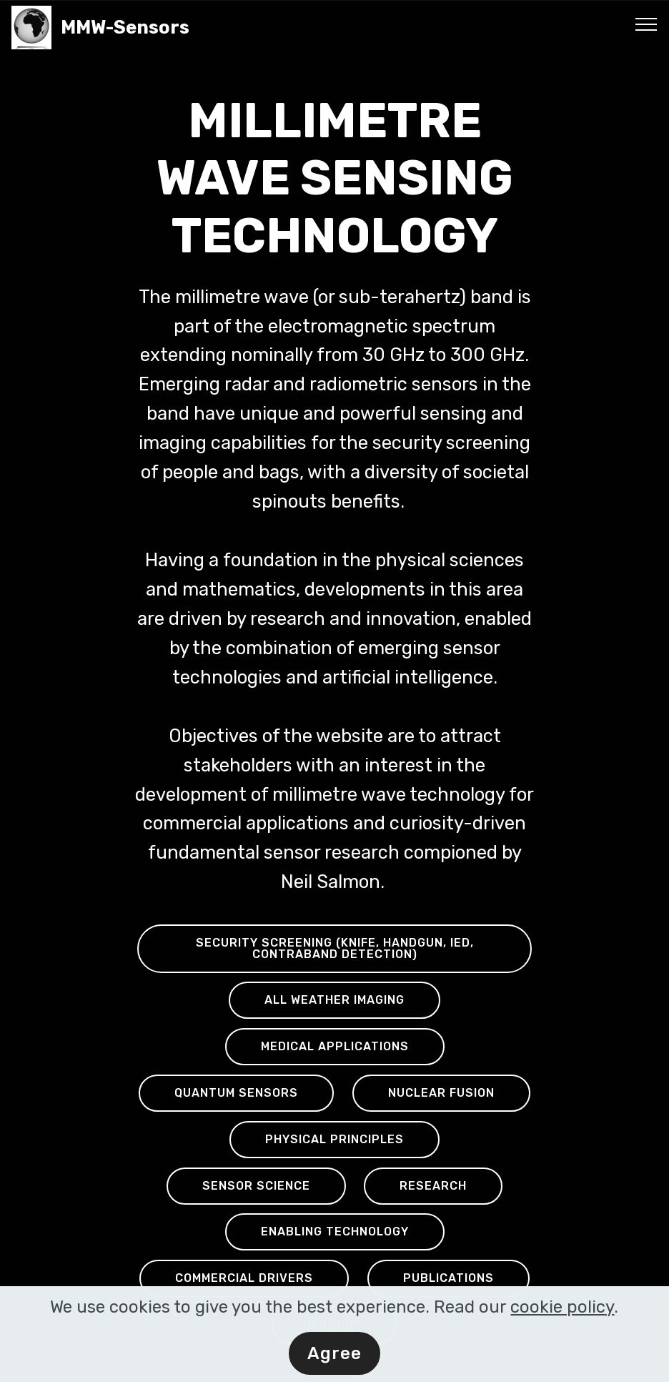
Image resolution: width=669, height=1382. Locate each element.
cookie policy (562, 1310)
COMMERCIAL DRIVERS (244, 1278)
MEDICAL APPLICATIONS (335, 1046)
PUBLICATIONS (448, 1278)
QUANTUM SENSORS (236, 1093)
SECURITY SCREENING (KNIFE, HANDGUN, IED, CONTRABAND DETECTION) (335, 948)
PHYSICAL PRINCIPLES (334, 1139)
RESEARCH (433, 1186)
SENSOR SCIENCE (256, 1186)
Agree (334, 1356)
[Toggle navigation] (646, 23)
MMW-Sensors (141, 27)
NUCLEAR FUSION (441, 1093)
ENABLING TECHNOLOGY (335, 1231)
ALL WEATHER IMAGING (334, 1000)
